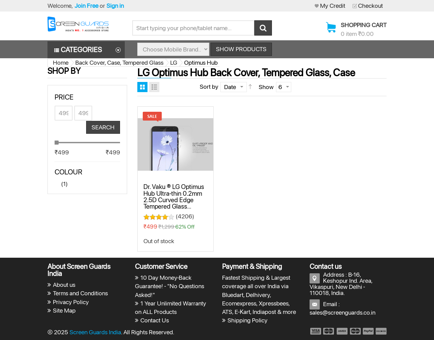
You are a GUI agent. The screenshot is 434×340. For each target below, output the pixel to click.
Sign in (115, 5)
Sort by (209, 86)
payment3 (342, 331)
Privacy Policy (71, 301)
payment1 (315, 331)
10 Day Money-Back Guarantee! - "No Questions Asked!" (169, 286)
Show (266, 86)
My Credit (332, 5)
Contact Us (154, 320)
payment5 (368, 331)
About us (64, 284)
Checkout (370, 5)
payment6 (380, 331)
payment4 (356, 331)
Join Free (86, 5)
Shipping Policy (248, 320)
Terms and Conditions (80, 293)
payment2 (329, 331)
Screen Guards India (95, 332)
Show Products (241, 48)
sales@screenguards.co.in (342, 312)
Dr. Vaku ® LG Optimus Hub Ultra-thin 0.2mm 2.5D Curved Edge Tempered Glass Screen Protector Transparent (173, 203)
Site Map (64, 310)
